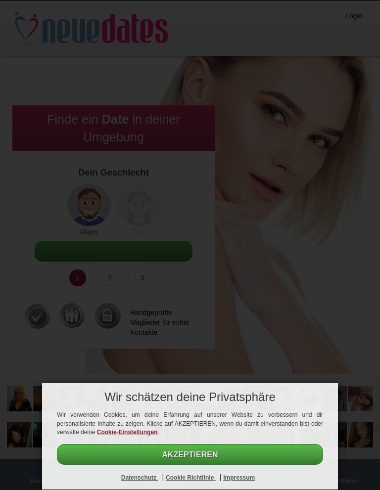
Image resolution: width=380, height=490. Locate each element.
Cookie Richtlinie (191, 477)
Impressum (239, 477)
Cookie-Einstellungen (127, 432)
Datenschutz (139, 477)
